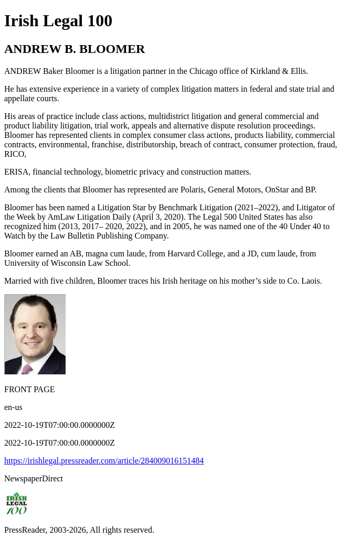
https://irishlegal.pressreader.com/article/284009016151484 (104, 460)
